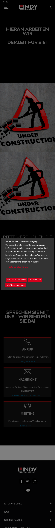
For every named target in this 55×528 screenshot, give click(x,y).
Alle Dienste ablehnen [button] (16, 280)
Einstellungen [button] (35, 280)
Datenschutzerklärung (18, 267)
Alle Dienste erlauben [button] (16, 285)
